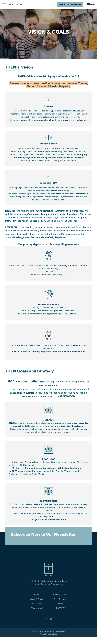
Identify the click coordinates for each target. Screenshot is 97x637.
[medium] (46, 619)
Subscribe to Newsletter (70, 4)
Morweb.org (52, 634)
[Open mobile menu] (91, 4)
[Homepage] (48, 568)
